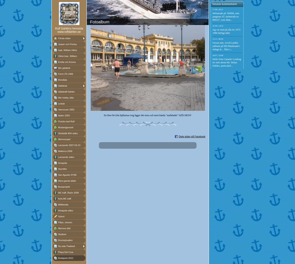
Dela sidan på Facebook (192, 136)
